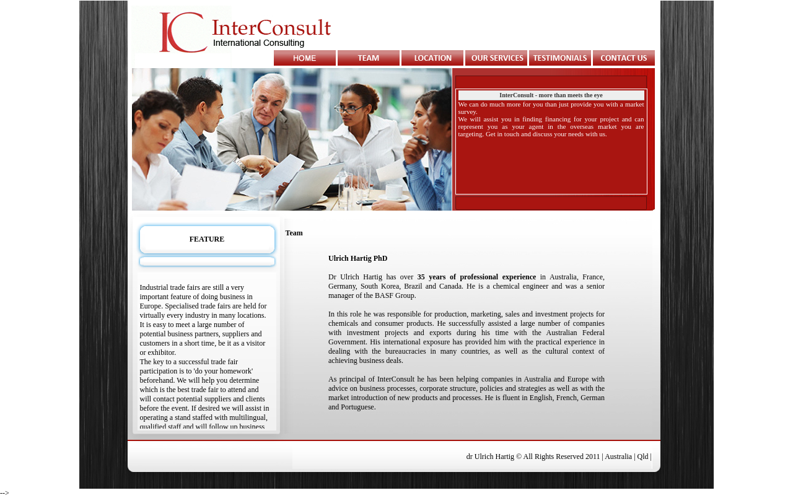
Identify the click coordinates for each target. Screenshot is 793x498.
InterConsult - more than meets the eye (550, 95)
